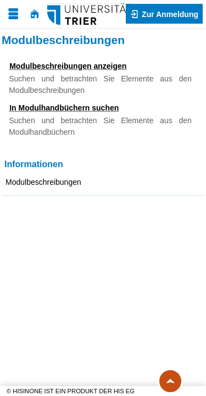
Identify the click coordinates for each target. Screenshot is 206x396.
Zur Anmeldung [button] (169, 14)
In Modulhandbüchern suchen (64, 107)
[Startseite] (34, 14)
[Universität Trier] (89, 14)
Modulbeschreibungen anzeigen (67, 66)
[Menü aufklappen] (13, 14)
